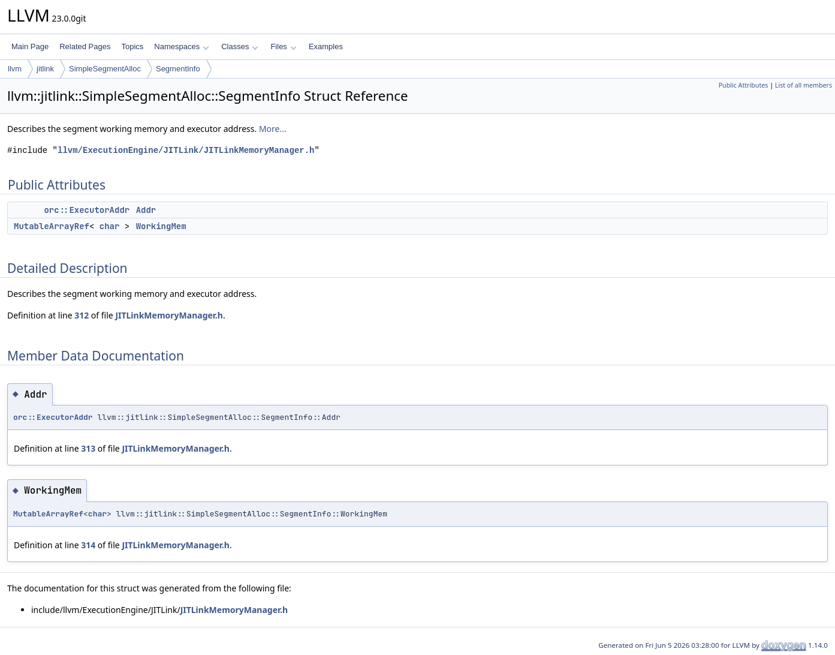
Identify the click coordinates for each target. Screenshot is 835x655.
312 (81, 315)
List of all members (803, 85)
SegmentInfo (178, 68)
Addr (146, 210)
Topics (132, 46)
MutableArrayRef (51, 226)
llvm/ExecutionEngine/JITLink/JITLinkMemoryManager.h (186, 150)
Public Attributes (743, 85)
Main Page (30, 46)
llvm (15, 68)
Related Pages (84, 46)
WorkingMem (161, 226)
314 (88, 545)
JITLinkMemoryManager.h (169, 315)
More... (273, 128)
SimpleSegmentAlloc (105, 68)
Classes (239, 46)
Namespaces (181, 46)
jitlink (45, 68)
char (110, 226)
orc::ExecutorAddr (86, 210)
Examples (326, 46)
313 (88, 448)
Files (283, 46)
